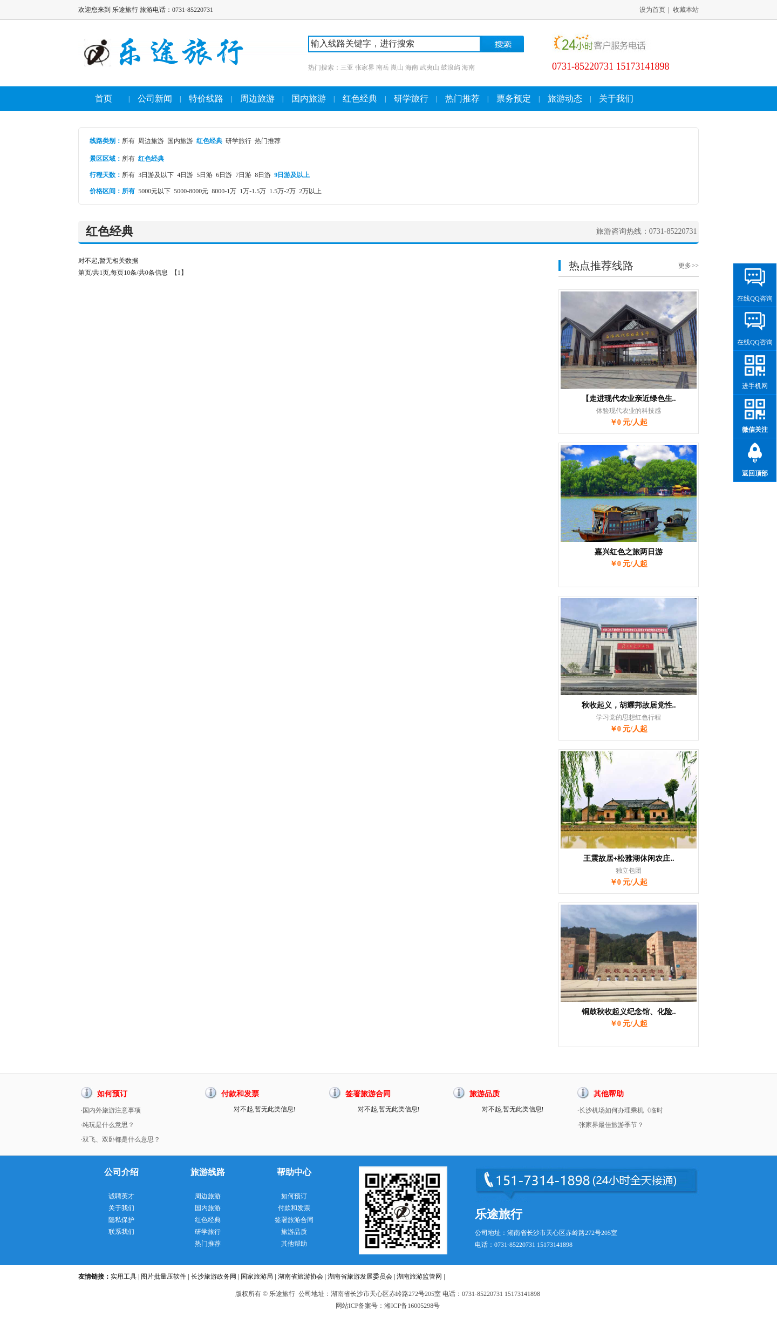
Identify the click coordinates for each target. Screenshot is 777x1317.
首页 (103, 98)
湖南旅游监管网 (419, 1276)
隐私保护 (121, 1220)
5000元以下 (154, 191)
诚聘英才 (121, 1196)
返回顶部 (755, 473)
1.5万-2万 (282, 191)
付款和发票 (294, 1208)
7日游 (243, 175)
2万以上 (310, 191)
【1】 (179, 272)
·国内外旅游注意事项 (111, 1110)
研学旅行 (411, 98)
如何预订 (294, 1196)
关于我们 (616, 98)
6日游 (224, 175)
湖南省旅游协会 (300, 1276)
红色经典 (360, 98)
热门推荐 (462, 98)
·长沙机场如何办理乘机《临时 (620, 1110)
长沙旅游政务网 (213, 1276)
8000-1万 (224, 191)
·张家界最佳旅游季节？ (610, 1125)
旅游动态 (565, 98)
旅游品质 (294, 1231)
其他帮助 (294, 1243)
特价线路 (206, 98)
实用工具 (124, 1276)
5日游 (204, 175)
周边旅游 (257, 98)
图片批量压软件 (163, 1276)
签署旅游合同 (294, 1220)
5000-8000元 (191, 191)
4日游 (185, 175)
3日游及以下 (156, 175)
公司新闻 (155, 98)
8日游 (263, 175)
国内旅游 (308, 98)
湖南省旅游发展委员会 (360, 1276)
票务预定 (513, 98)
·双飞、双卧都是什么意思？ (120, 1139)
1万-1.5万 (253, 191)
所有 (128, 141)
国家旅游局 (257, 1276)
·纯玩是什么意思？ (107, 1125)
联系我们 (121, 1231)
